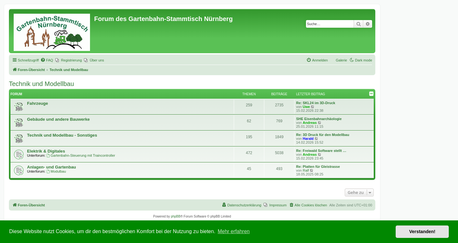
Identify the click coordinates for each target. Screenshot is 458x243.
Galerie (341, 60)
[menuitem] (46, 60)
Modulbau (56, 171)
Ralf (306, 170)
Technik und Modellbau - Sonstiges (62, 135)
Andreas (310, 123)
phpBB (175, 216)
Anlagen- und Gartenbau (51, 167)
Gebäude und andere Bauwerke (58, 119)
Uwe (306, 107)
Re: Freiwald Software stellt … (321, 151)
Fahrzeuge (37, 103)
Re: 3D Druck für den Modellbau (322, 135)
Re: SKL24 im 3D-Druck (315, 103)
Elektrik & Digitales (46, 151)
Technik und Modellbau (41, 83)
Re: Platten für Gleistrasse (318, 166)
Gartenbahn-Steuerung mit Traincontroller (80, 155)
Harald (308, 138)
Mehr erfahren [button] (234, 231)
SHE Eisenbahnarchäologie (319, 119)
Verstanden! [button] (422, 231)
